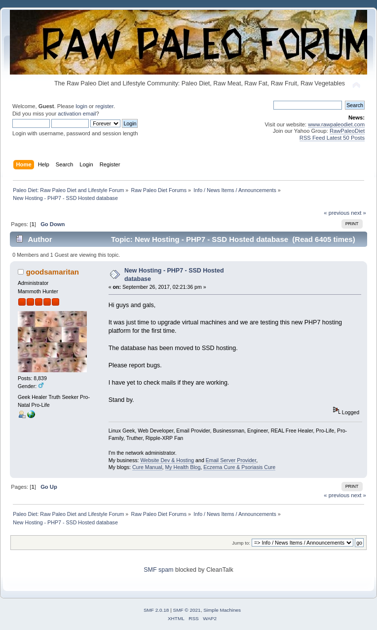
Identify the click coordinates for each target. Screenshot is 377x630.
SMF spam (158, 569)
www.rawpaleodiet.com (336, 124)
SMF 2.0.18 (156, 610)
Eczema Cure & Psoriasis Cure (239, 467)
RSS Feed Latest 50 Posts (332, 138)
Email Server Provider (231, 460)
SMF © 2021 (187, 610)
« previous (336, 213)
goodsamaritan (52, 272)
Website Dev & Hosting (167, 460)
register (104, 106)
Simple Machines (222, 610)
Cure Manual (147, 467)
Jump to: (241, 543)
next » (358, 213)
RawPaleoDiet (347, 131)
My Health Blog (183, 467)
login (81, 106)
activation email (77, 114)
